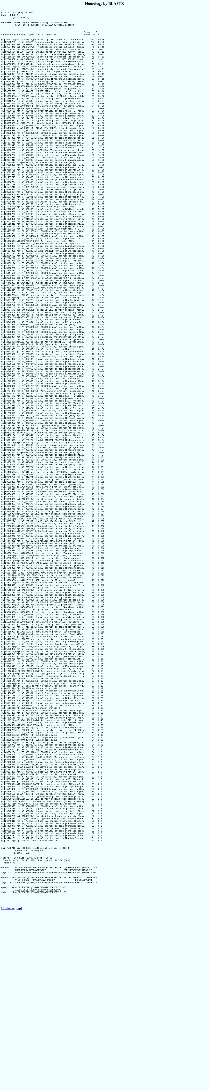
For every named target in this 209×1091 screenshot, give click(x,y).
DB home (8, 1086)
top (18, 1086)
